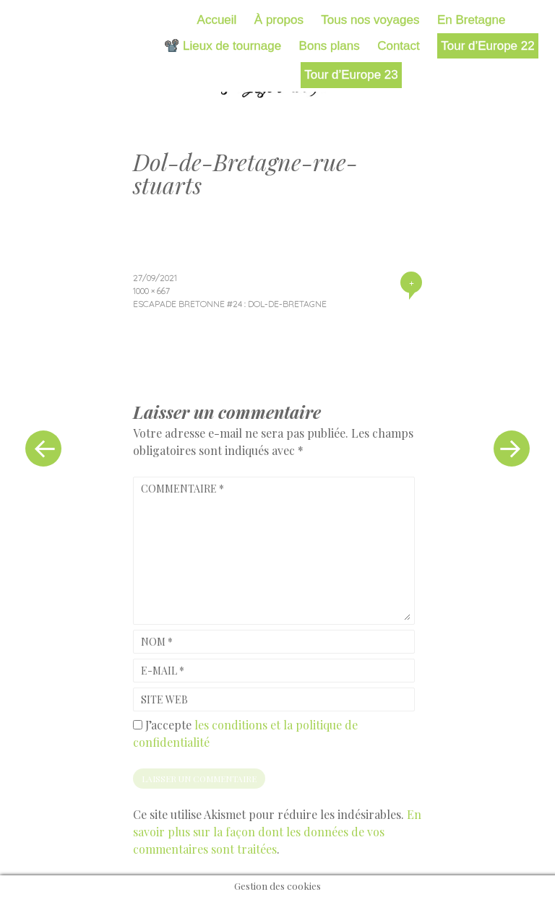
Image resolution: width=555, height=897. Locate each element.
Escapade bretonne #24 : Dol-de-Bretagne (230, 303)
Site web (164, 699)
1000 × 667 (151, 290)
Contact (398, 46)
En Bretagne (471, 20)
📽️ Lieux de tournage (222, 46)
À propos (279, 20)
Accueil (217, 20)
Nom (157, 642)
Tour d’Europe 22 (487, 46)
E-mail (162, 670)
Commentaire (182, 488)
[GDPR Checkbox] (137, 724)
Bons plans (329, 46)
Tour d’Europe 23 (350, 75)
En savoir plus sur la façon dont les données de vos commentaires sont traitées (277, 832)
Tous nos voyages (370, 20)
